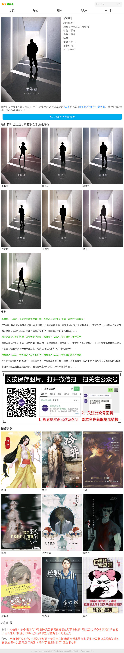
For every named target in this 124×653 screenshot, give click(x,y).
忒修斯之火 (54, 633)
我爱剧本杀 (52, 651)
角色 (35, 10)
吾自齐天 (10, 633)
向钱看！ (15, 629)
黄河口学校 (108, 629)
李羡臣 (52, 638)
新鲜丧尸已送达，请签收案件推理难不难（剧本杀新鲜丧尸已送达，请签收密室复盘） (44, 319)
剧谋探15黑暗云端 (83, 629)
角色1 (27, 638)
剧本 (59, 10)
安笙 (7, 642)
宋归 (13, 638)
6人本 (108, 10)
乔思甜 (52, 642)
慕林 (13, 642)
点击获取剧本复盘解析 (62, 117)
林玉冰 (35, 638)
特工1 (59, 642)
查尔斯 (60, 638)
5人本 (84, 10)
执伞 (23, 629)
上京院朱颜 (107, 638)
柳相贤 (43, 638)
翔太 (84, 638)
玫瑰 (25, 642)
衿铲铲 (73, 642)
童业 (66, 642)
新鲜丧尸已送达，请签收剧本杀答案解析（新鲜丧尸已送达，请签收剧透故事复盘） (43, 354)
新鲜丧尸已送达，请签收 (92, 106)
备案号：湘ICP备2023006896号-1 (81, 651)
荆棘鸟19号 (33, 629)
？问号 (40, 642)
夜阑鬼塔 (56, 629)
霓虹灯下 (67, 629)
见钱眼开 (21, 633)
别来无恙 (45, 629)
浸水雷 (77, 638)
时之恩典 (66, 633)
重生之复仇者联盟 (36, 633)
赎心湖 (98, 629)
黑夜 (89, 638)
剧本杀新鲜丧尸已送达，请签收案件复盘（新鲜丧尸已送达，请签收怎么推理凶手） (43, 337)
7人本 (66, 106)
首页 (11, 10)
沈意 (19, 642)
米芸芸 (68, 638)
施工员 (96, 638)
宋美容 (32, 642)
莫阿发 (20, 638)
